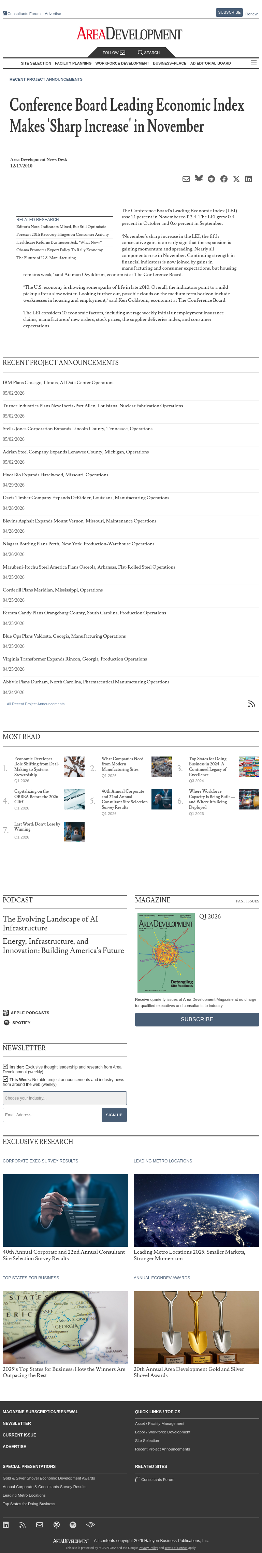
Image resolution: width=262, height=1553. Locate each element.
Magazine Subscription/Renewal (40, 1411)
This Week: (62, 1082)
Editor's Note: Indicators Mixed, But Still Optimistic (61, 226)
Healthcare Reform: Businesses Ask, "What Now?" (59, 242)
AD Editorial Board (212, 63)
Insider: (60, 1069)
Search (149, 52)
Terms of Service (176, 1548)
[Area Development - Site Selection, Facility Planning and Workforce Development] (131, 33)
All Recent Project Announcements (35, 704)
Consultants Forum (21, 14)
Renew (251, 14)
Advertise (50, 14)
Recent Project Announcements (46, 79)
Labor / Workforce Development (162, 1432)
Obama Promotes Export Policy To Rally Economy (59, 250)
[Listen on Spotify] (65, 1022)
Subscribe (229, 12)
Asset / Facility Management (159, 1423)
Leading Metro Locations (24, 1495)
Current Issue (19, 1435)
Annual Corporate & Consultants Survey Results (44, 1487)
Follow (114, 52)
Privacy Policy (148, 1548)
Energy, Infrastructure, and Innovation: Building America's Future (63, 946)
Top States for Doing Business (29, 1504)
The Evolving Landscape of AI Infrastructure (50, 924)
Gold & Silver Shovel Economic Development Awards (49, 1478)
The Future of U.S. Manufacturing (46, 257)
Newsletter (17, 1423)
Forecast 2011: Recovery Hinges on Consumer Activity (62, 234)
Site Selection (147, 1441)
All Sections (255, 63)
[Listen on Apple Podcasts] (65, 1012)
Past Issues (247, 900)
